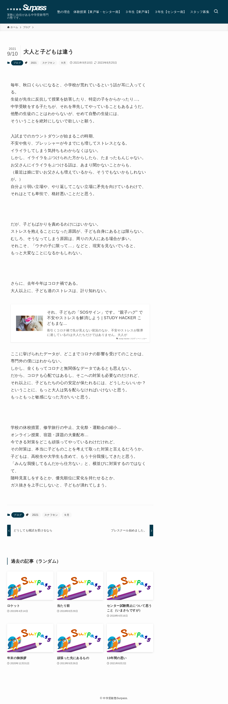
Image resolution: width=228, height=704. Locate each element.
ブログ (17, 62)
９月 (63, 62)
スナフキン (48, 62)
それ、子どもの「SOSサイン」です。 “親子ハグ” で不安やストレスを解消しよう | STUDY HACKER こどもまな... (95, 318)
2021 (34, 62)
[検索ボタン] (216, 12)
